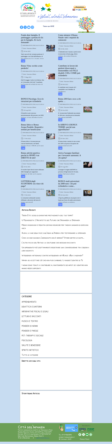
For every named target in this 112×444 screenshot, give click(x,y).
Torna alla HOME (48, 26)
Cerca (78, 21)
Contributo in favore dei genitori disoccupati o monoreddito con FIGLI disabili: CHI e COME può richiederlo (69, 71)
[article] (38, 48)
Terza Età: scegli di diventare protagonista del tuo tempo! (47, 215)
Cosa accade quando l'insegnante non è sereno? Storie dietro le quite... (53, 237)
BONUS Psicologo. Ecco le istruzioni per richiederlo (32, 100)
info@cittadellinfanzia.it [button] (67, 437)
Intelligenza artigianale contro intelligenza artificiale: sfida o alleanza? (52, 255)
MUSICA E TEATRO (30, 321)
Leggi (23, 61)
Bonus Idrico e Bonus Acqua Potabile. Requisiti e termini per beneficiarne (32, 127)
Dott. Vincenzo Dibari (29, 48)
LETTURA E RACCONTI (31, 316)
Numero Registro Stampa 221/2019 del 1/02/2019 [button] (34, 432)
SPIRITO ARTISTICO (30, 350)
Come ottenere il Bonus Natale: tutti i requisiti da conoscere (68, 37)
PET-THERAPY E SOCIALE (33, 335)
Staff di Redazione (24, 438)
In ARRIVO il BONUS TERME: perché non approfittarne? (67, 127)
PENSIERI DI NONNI (30, 325)
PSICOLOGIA (27, 340)
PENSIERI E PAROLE (30, 330)
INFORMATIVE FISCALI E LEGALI (34, 45)
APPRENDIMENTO (29, 301)
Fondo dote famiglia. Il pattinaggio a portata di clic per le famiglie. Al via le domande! (32, 38)
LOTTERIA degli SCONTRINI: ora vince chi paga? (32, 183)
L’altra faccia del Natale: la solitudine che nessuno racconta (49, 242)
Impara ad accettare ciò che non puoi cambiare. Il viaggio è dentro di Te (52, 260)
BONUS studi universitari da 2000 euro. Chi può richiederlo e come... (68, 183)
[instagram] (32, 27)
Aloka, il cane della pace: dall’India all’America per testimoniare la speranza (54, 232)
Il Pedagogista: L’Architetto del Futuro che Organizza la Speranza (51, 220)
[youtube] (28, 27)
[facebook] (21, 27)
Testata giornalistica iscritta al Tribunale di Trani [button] (35, 430)
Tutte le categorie (30, 354)
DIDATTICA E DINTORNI (32, 306)
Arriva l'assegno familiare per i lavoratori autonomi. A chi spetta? (69, 155)
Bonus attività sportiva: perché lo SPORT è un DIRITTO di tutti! (30, 155)
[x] (25, 27)
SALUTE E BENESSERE (31, 345)
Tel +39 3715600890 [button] (65, 434)
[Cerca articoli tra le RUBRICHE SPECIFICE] (56, 21)
